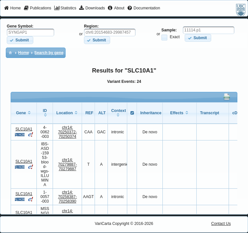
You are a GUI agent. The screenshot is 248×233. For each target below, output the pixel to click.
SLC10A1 (24, 129)
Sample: (169, 30)
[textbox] (30, 32)
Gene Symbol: (20, 26)
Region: (91, 26)
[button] (20, 40)
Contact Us (221, 223)
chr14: (67, 132)
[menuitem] (12, 8)
